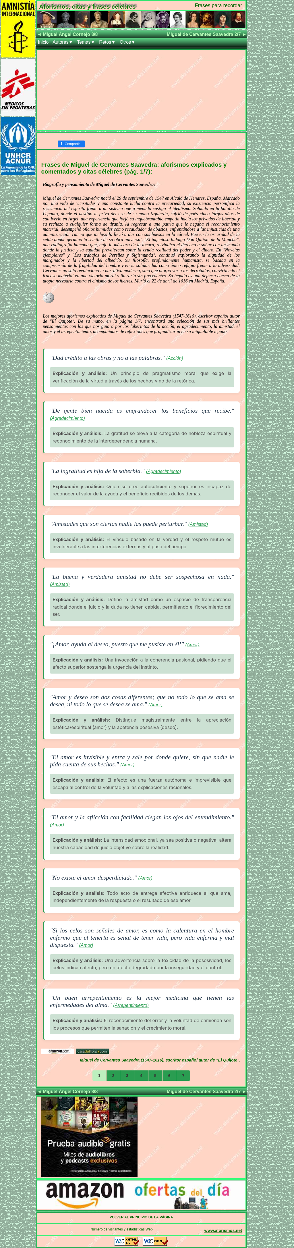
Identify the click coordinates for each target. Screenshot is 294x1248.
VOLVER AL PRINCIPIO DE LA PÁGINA (141, 1217)
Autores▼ (63, 42)
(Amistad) (198, 524)
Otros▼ (128, 42)
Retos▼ (107, 42)
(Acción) (174, 358)
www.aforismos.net (223, 1230)
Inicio (43, 42)
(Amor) (192, 644)
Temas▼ (86, 42)
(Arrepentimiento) (131, 1005)
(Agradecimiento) (67, 418)
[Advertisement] (141, 90)
